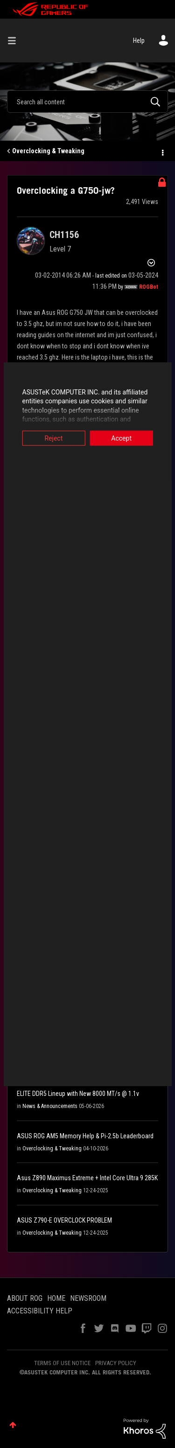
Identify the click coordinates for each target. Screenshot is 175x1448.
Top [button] (13, 1425)
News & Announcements (49, 1106)
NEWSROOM (88, 1298)
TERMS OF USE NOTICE (62, 1363)
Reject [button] (52, 438)
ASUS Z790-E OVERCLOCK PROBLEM (64, 1220)
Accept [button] (123, 438)
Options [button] (162, 151)
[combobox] (87, 101)
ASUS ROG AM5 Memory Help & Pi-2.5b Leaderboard (85, 1136)
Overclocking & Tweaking (48, 151)
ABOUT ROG (24, 1298)
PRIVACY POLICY (115, 1363)
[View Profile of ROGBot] (148, 287)
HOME (56, 1298)
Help (139, 40)
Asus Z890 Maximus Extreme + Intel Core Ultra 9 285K (87, 1178)
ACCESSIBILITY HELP (39, 1310)
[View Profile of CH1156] (64, 234)
